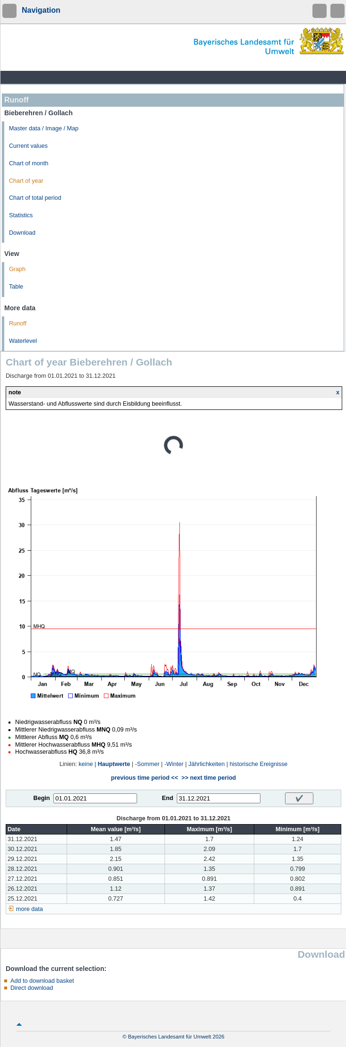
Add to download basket (42, 981)
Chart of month (28, 163)
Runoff (17, 323)
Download (22, 233)
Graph (17, 269)
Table (16, 286)
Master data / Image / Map (43, 128)
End (167, 798)
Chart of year (26, 181)
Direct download (31, 988)
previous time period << (144, 778)
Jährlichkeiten (207, 764)
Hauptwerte (114, 764)
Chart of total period (35, 198)
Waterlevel (23, 341)
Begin (42, 798)
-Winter (174, 764)
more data (29, 909)
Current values (28, 146)
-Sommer (147, 764)
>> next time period (209, 778)
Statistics (21, 215)
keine (85, 764)
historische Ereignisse (259, 764)
